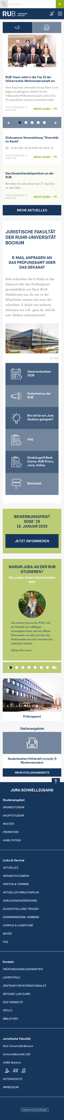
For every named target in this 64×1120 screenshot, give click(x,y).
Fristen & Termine (16, 884)
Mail (15, 1071)
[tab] (17, 27)
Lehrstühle (11, 977)
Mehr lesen (42, 109)
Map (23, 1071)
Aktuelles (10, 867)
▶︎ (56, 122)
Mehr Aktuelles (32, 210)
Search (60, 4)
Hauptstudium (13, 815)
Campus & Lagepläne (18, 925)
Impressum (10, 1087)
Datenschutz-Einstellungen (35, 1110)
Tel (7, 1071)
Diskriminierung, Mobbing (21, 917)
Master (8, 823)
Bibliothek (10, 1018)
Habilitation (11, 840)
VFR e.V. (7, 1010)
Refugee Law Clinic (16, 994)
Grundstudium (13, 807)
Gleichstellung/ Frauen (20, 909)
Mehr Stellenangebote (32, 772)
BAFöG (7, 933)
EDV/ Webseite (13, 1002)
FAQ (5, 942)
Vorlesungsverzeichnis (20, 900)
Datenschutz (12, 1079)
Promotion (10, 832)
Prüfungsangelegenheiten (22, 969)
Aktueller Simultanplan (21, 892)
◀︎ (8, 122)
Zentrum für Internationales (24, 985)
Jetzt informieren (32, 541)
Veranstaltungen (16, 876)
